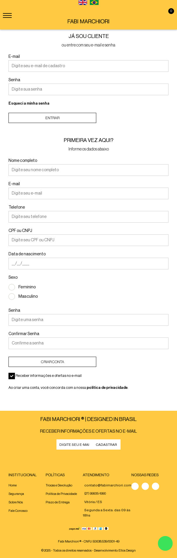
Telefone (16, 207)
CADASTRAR (106, 444)
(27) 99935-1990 (95, 493)
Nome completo (22, 161)
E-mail (14, 57)
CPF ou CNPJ (20, 231)
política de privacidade (107, 387)
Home (12, 485)
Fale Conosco (18, 510)
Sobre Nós (15, 502)
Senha (14, 80)
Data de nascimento (27, 254)
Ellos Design (127, 550)
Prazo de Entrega (58, 502)
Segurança (16, 493)
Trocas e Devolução (59, 485)
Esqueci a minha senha (28, 103)
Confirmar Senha (23, 334)
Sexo (13, 277)
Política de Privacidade (61, 493)
